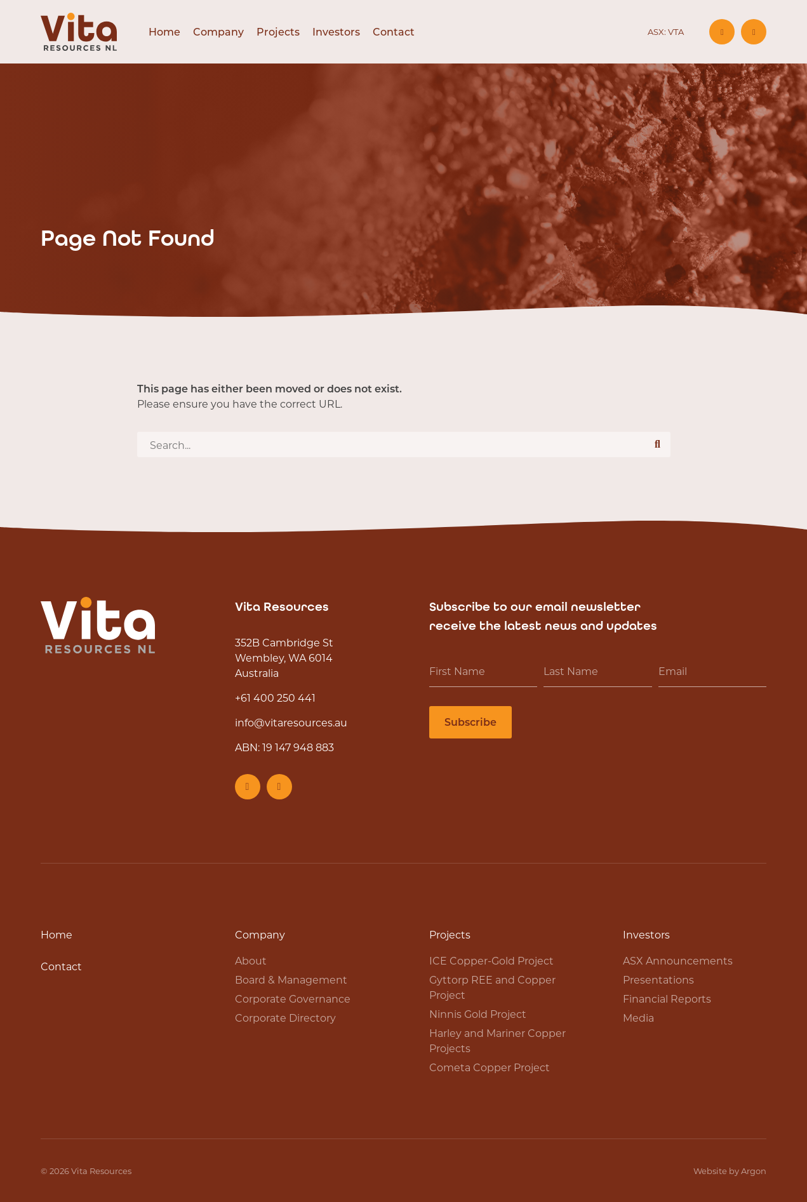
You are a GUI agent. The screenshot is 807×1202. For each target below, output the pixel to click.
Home (164, 31)
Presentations (658, 979)
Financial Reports (667, 998)
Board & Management (291, 979)
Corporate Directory (285, 1017)
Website (710, 1170)
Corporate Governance (292, 998)
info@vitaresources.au (291, 722)
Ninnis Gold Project (477, 1013)
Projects (278, 31)
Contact (394, 31)
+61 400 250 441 (275, 697)
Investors (336, 31)
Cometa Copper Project (489, 1067)
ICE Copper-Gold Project (491, 960)
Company (218, 31)
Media (638, 1017)
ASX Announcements (678, 960)
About (251, 960)
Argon (753, 1170)
